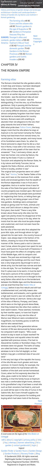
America (4, 43)
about (9, 439)
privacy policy (30, 439)
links (39, 439)
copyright (18, 439)
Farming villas (8, 79)
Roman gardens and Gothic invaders (21, 57)
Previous (37, 38)
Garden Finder (7, 451)
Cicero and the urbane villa (21, 23)
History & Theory (8, 4)
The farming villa (17, 20)
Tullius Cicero (25, 127)
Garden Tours (21, 451)
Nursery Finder (27, 453)
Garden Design (35, 451)
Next (35, 36)
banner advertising (26, 442)
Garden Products (12, 453)
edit (3, 439)
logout (21, 448)
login (34, 445)
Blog (38, 453)
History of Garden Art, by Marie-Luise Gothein (18, 15)
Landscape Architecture (29, 5)
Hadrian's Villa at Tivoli (19, 43)
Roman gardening (8, 17)
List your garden (27, 2)
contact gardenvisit (21, 445)
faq (5, 442)
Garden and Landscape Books (23, 12)
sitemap (12, 442)
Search (39, 2)
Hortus (14, 174)
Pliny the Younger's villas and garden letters (18, 37)
